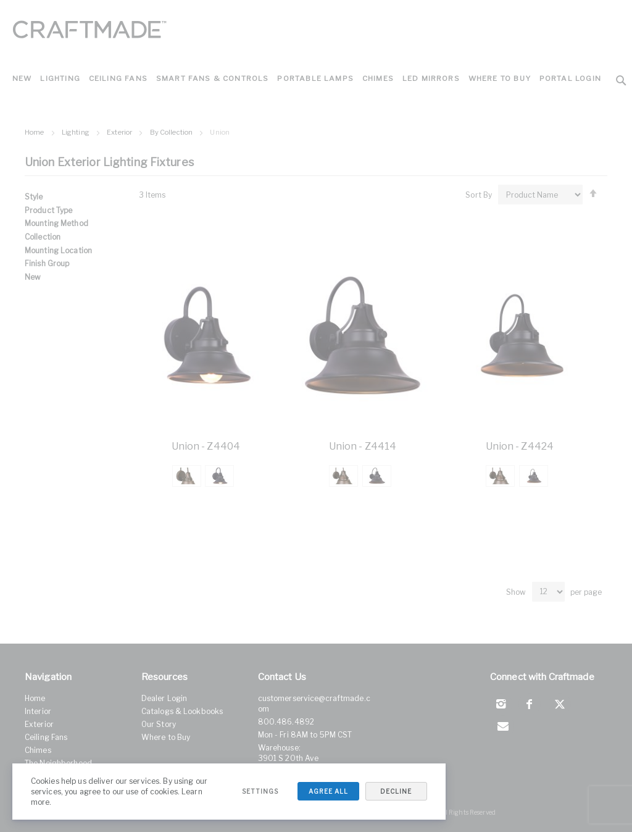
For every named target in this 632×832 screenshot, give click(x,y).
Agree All (327, 791)
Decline (395, 791)
